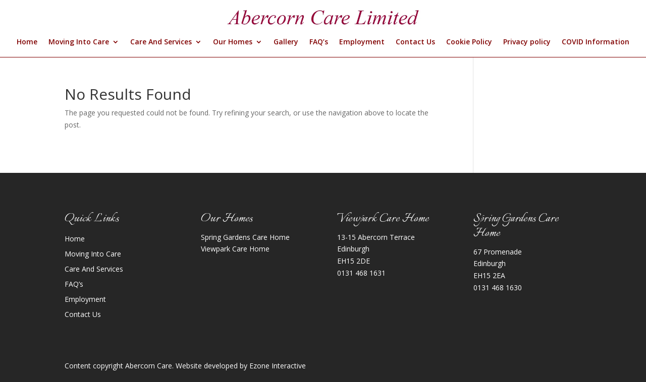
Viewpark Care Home (235, 248)
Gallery (286, 42)
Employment (362, 42)
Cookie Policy (469, 42)
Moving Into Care (78, 42)
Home (27, 42)
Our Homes (232, 42)
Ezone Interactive (277, 365)
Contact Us (415, 42)
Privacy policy (527, 42)
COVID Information (595, 42)
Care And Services (161, 42)
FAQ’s (318, 42)
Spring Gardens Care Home (245, 237)
